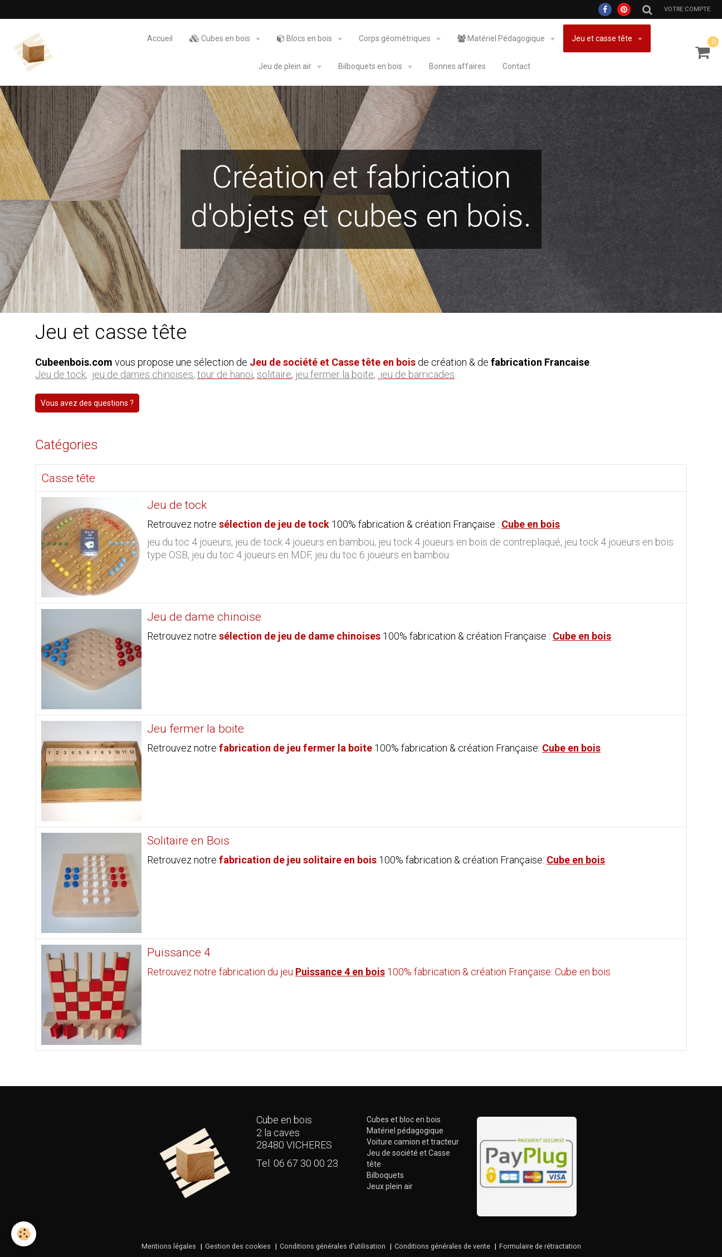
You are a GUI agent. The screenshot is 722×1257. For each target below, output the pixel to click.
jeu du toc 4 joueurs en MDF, (253, 555)
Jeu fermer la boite (195, 729)
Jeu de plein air (285, 66)
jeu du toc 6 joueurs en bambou (382, 555)
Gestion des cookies (238, 1246)
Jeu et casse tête (603, 38)
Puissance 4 (179, 953)
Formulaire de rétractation (540, 1246)
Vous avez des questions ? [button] (87, 403)
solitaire (274, 374)
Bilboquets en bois (371, 66)
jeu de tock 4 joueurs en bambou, (306, 542)
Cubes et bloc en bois (404, 1119)
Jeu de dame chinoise (204, 617)
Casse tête (68, 478)
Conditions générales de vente (442, 1246)
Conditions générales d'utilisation (333, 1246)
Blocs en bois (305, 38)
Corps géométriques (395, 38)
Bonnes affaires (457, 66)
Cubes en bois (220, 38)
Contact (516, 66)
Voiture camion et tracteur (413, 1141)
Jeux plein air (390, 1186)
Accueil (160, 38)
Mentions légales (169, 1246)
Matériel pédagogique (405, 1130)
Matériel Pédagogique (502, 38)
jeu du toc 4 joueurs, (191, 542)
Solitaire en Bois (188, 841)
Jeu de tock (177, 505)
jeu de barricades (417, 374)
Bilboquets (385, 1175)
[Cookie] (23, 1233)
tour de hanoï (225, 374)
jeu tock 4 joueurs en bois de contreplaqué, (471, 542)
